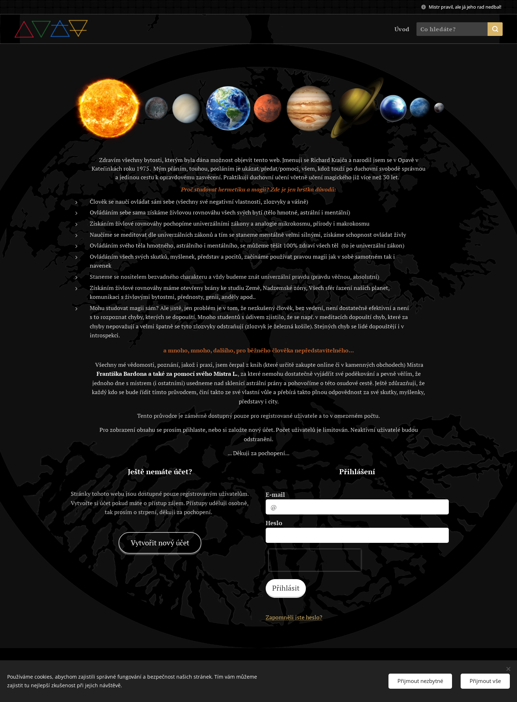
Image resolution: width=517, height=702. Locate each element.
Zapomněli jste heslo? (294, 617)
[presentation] (315, 560)
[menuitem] (400, 29)
